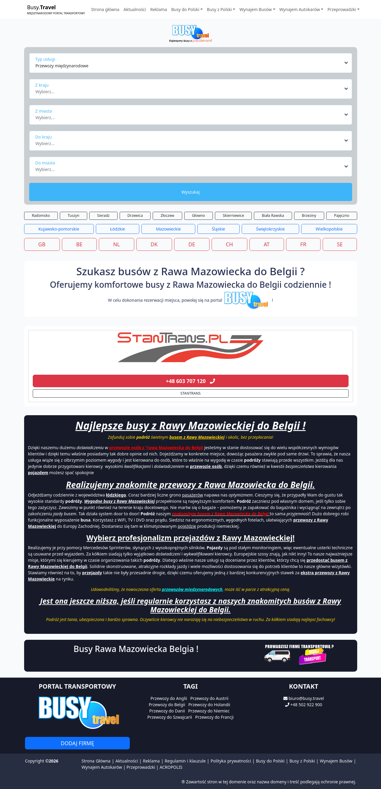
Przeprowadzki (141, 767)
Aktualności (135, 9)
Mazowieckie (168, 229)
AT (267, 244)
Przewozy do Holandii (209, 704)
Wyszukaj (190, 192)
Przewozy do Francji (214, 717)
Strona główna (105, 9)
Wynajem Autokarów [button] (299, 9)
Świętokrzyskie (270, 229)
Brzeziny (309, 215)
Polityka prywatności (231, 761)
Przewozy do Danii (167, 711)
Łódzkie (117, 229)
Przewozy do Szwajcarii (169, 717)
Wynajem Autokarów (102, 767)
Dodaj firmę (77, 743)
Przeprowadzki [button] (341, 9)
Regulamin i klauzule (185, 761)
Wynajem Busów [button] (255, 9)
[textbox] (188, 90)
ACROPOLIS (171, 767)
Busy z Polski (302, 761)
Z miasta (43, 111)
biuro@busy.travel (306, 698)
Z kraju (42, 85)
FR (303, 244)
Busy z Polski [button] (219, 9)
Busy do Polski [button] (185, 9)
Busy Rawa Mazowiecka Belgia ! (136, 648)
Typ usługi (45, 59)
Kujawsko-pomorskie (58, 229)
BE (79, 244)
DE (191, 244)
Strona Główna (96, 761)
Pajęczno (341, 215)
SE (340, 244)
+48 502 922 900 (306, 704)
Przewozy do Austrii (209, 698)
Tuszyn (73, 215)
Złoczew (167, 215)
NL (116, 244)
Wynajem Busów (336, 761)
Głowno (198, 215)
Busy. (56, 9)
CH (229, 244)
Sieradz (103, 215)
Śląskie (218, 229)
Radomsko (41, 215)
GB (42, 244)
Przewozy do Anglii (169, 698)
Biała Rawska (273, 215)
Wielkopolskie (329, 229)
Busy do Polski (270, 761)
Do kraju (43, 137)
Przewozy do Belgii (167, 704)
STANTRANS (190, 393)
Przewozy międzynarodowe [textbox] (61, 66)
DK (154, 244)
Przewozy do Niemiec (208, 711)
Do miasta (45, 163)
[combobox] (192, 63)
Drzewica (135, 215)
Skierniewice (233, 215)
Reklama (158, 9)
